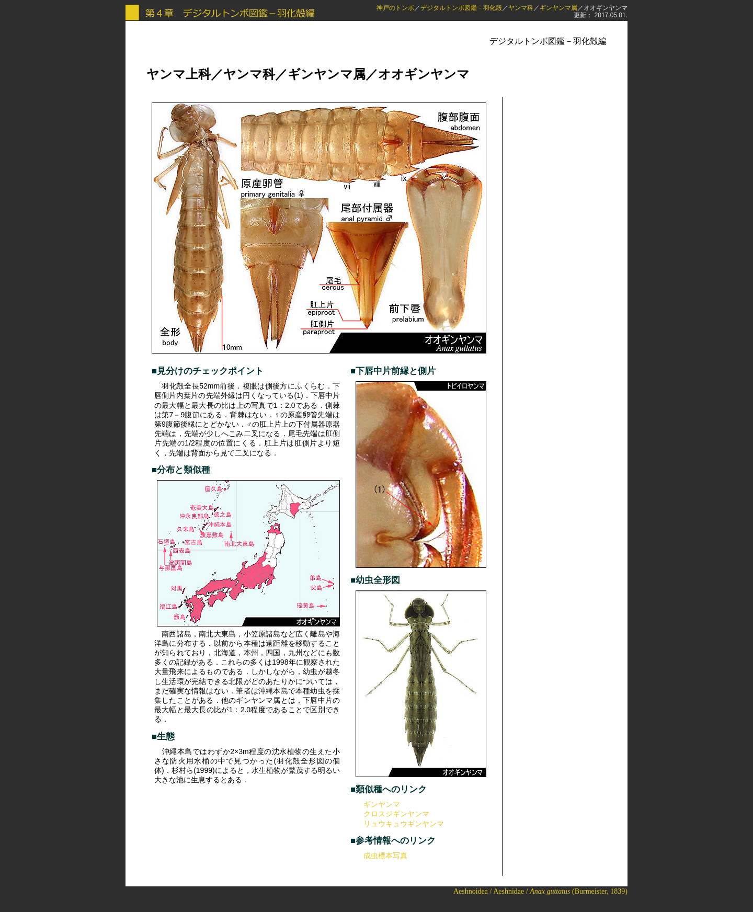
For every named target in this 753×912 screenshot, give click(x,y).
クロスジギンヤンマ (396, 814)
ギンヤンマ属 (558, 8)
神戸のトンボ (395, 8)
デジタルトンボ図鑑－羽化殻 (461, 8)
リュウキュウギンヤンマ (403, 823)
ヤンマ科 (520, 8)
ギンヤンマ (381, 804)
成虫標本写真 (385, 855)
